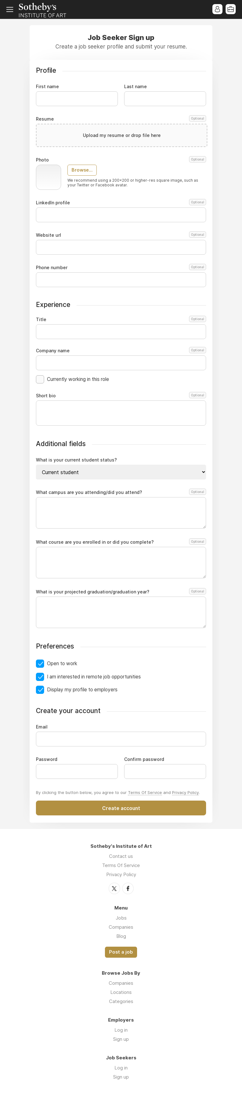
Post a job (121, 952)
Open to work (62, 663)
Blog (121, 936)
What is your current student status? (76, 460)
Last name (135, 86)
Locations (121, 992)
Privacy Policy (185, 792)
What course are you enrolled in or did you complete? (120, 542)
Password (46, 759)
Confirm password (144, 759)
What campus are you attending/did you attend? (120, 492)
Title (121, 319)
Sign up (121, 1039)
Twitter (114, 888)
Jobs (121, 918)
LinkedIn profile (121, 203)
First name (47, 86)
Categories (121, 1001)
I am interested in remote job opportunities (94, 677)
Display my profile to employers (82, 690)
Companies (121, 927)
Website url (121, 235)
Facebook (128, 888)
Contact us (121, 856)
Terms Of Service (145, 792)
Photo (121, 160)
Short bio (121, 396)
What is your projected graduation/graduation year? (120, 592)
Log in (121, 1030)
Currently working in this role (78, 379)
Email (42, 727)
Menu (11, 9)
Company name (121, 351)
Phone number (121, 267)
